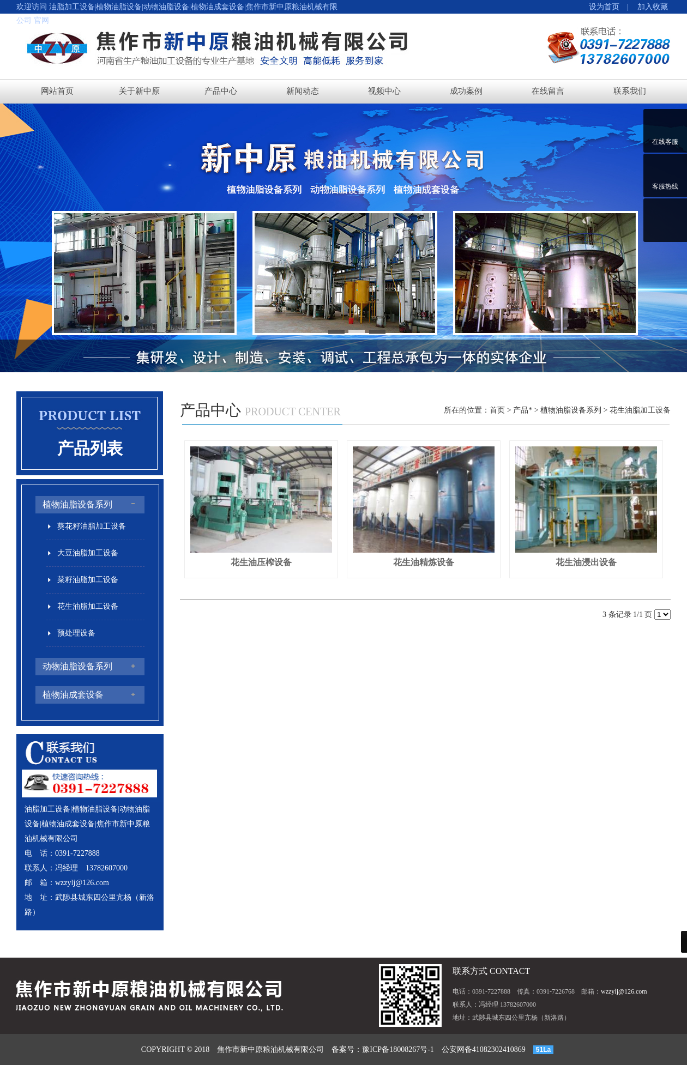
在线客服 (665, 142)
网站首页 (57, 91)
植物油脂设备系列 (570, 410)
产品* (522, 410)
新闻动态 (302, 91)
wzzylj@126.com (82, 883)
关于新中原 (139, 91)
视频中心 (384, 91)
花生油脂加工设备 (640, 410)
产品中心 (220, 91)
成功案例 (466, 91)
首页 (497, 410)
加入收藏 (649, 7)
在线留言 (548, 91)
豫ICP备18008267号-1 (397, 1049)
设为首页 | (609, 7)
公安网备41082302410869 (484, 1049)
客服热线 (665, 186)
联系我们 (629, 91)
